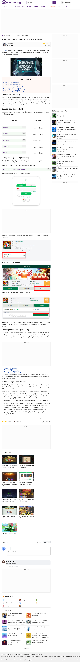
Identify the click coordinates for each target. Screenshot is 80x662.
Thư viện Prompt (44, 6)
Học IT (59, 6)
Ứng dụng (23, 654)
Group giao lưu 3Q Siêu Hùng (12, 371)
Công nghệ (53, 6)
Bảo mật (13, 654)
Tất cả (5, 6)
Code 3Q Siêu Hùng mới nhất (12, 84)
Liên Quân (23, 600)
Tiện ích (65, 6)
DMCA (42, 654)
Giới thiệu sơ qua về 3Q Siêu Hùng (14, 91)
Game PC (23, 606)
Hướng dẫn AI (16, 6)
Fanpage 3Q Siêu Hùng (10, 368)
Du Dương (10, 45)
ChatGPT (29, 6)
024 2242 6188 (15, 658)
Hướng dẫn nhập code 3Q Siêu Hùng (14, 86)
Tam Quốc (5, 50)
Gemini (36, 6)
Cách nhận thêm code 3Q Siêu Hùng (14, 89)
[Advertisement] (40, 22)
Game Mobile (40, 600)
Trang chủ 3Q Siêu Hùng (11, 369)
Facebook (38, 654)
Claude (23, 6)
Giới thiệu (3, 654)
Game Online (23, 603)
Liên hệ (27, 654)
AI (10, 6)
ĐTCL (38, 603)
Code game (25, 35)
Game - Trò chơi (16, 35)
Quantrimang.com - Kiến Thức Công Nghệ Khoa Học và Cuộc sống (11, 2)
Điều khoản (8, 654)
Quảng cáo (32, 654)
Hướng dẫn (18, 654)
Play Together (7, 600)
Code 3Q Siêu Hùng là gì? (11, 82)
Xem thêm (26, 648)
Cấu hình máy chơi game (10, 603)
